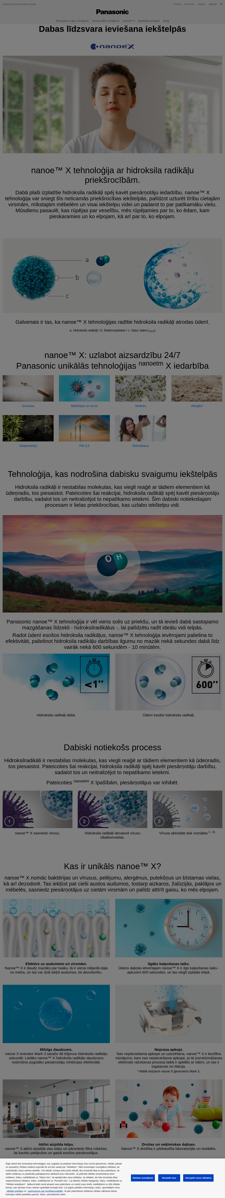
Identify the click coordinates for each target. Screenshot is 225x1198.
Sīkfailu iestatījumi (143, 1178)
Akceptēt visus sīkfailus (198, 1178)
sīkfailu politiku (15, 1191)
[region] (112, 1178)
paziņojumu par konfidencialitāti (45, 1191)
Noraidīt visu (169, 1178)
